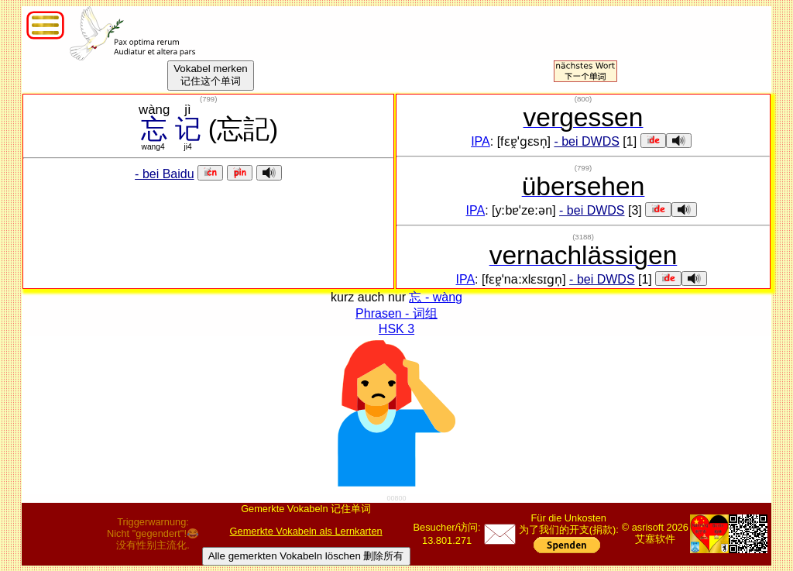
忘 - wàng (435, 297)
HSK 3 (396, 328)
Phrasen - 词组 (396, 313)
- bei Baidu (164, 174)
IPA (480, 141)
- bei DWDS (586, 141)
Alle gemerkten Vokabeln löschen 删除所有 (306, 556)
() (208, 99)
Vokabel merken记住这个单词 (210, 75)
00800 (396, 498)
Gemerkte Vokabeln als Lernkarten (306, 531)
